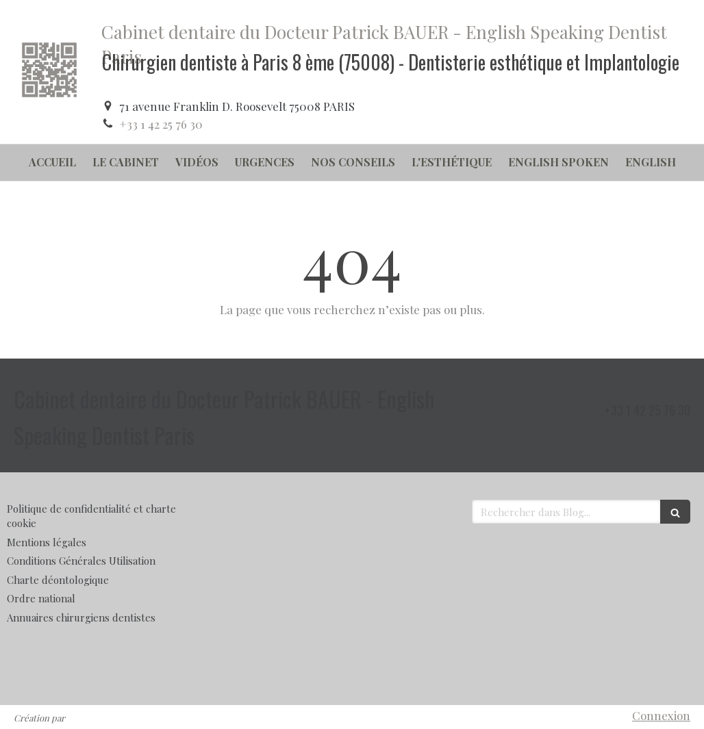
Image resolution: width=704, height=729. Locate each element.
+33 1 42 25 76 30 (161, 123)
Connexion (661, 715)
